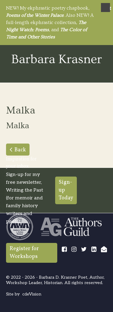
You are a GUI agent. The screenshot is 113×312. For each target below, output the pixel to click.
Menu (105, 7)
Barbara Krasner (56, 59)
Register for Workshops (24, 252)
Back (20, 150)
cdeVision (31, 294)
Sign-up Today (66, 190)
